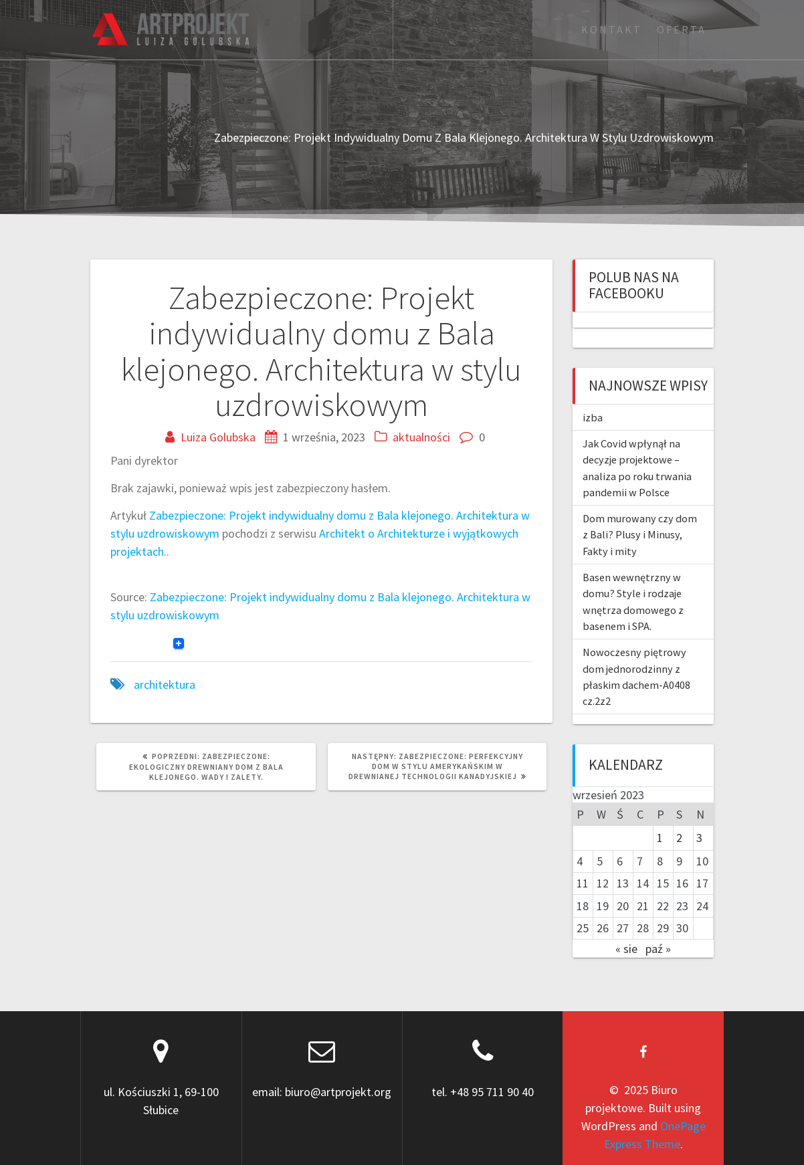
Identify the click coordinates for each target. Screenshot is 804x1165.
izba (593, 417)
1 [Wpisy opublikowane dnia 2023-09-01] (660, 837)
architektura (164, 684)
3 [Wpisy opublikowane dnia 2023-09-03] (699, 837)
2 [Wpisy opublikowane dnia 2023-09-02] (679, 837)
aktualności (421, 437)
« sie (626, 948)
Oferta (681, 29)
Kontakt (611, 29)
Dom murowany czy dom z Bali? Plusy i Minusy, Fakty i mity (640, 535)
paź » (658, 948)
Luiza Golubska (218, 437)
